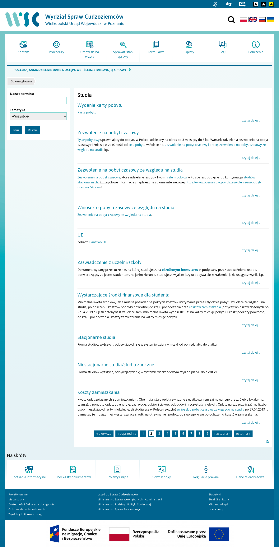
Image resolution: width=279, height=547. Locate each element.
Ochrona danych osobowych (26, 509)
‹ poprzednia (127, 434)
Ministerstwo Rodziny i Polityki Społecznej (124, 504)
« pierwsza (103, 434)
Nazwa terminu (22, 94)
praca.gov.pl (216, 509)
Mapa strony (16, 499)
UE (80, 234)
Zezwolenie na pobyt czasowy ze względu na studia (130, 169)
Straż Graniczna (219, 499)
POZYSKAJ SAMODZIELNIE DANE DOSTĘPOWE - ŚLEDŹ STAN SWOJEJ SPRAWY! (70, 70)
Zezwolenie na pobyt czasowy (108, 132)
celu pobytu (137, 145)
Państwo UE (98, 242)
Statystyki (215, 494)
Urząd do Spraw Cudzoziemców (117, 494)
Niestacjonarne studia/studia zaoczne (115, 364)
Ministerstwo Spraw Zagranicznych (119, 509)
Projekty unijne (18, 494)
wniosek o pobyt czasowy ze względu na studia (210, 409)
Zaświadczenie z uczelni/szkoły (109, 262)
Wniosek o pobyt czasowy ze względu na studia (125, 207)
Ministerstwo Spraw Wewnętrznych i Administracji (129, 499)
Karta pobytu (86, 112)
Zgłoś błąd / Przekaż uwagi (25, 514)
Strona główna (21, 81)
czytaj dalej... (251, 120)
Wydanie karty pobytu (100, 105)
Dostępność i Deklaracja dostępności (31, 504)
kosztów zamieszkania (205, 307)
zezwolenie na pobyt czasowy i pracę (191, 145)
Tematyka (17, 110)
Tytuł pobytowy (88, 140)
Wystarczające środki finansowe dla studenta (123, 294)
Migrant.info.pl (218, 504)
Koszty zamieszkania (98, 392)
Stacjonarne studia (96, 337)
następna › (222, 434)
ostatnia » (243, 434)
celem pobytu (177, 177)
